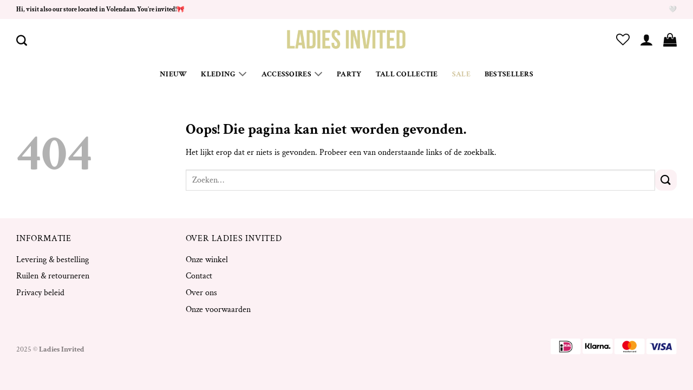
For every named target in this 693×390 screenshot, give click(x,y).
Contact (199, 276)
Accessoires (292, 74)
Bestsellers (509, 74)
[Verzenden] (666, 180)
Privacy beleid (40, 292)
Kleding (224, 74)
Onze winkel (207, 259)
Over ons (201, 292)
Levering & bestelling (52, 259)
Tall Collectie (407, 74)
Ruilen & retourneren (52, 276)
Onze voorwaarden (218, 309)
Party (349, 74)
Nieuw (173, 74)
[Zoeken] (22, 40)
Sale (461, 74)
